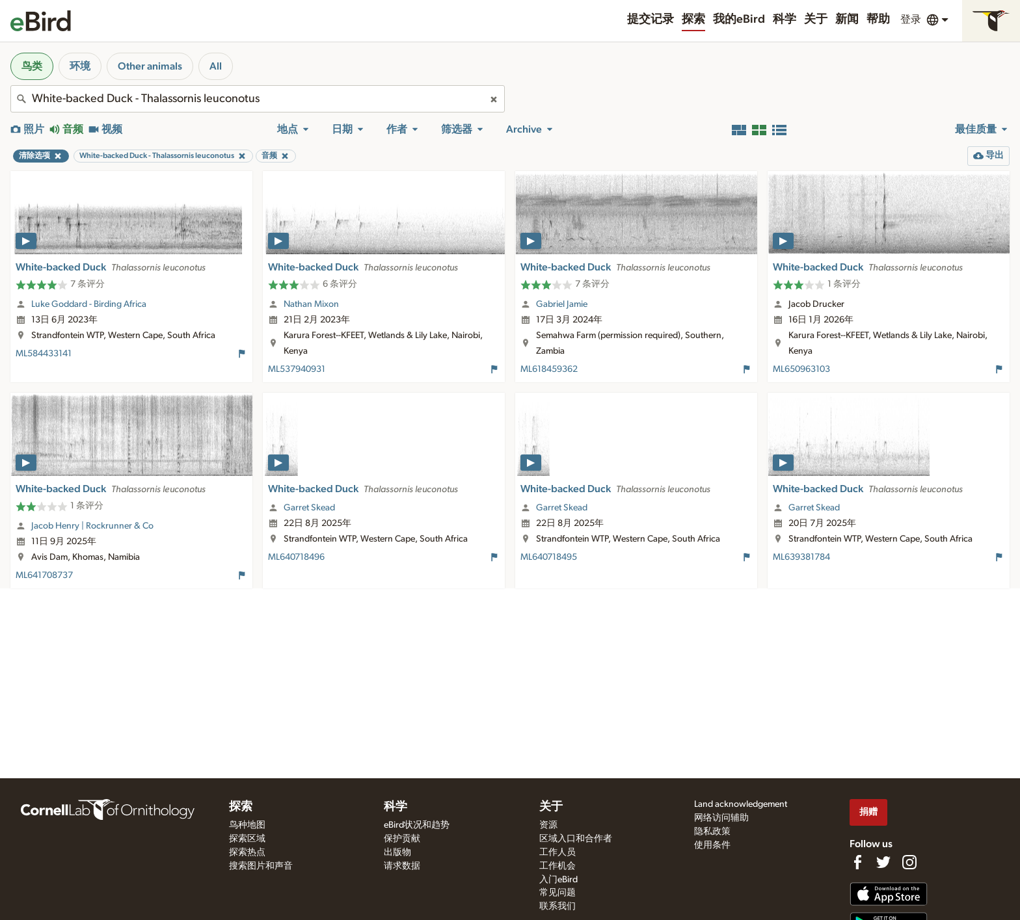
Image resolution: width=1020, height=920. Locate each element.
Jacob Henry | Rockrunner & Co (92, 526)
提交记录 (650, 19)
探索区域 (247, 838)
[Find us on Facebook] (857, 862)
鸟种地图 (247, 825)
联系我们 (557, 906)
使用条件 (712, 845)
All (215, 66)
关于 (815, 19)
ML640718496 (296, 557)
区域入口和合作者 (575, 838)
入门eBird (558, 879)
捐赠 (868, 812)
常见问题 (557, 892)
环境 (80, 66)
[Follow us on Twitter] (883, 862)
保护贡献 (402, 838)
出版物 (397, 852)
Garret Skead (309, 507)
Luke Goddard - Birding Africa (88, 304)
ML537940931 (296, 369)
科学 (784, 19)
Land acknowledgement (740, 804)
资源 (548, 825)
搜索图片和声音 (261, 866)
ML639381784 (801, 557)
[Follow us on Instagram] (909, 862)
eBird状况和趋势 (417, 825)
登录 (910, 19)
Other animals (150, 66)
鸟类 (31, 66)
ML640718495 (548, 557)
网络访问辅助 (721, 817)
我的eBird (739, 19)
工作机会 (557, 866)
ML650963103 (801, 369)
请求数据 (402, 866)
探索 (693, 19)
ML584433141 (44, 353)
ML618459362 (549, 369)
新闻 (847, 19)
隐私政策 (712, 831)
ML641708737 (44, 575)
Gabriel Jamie (561, 304)
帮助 (878, 19)
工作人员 (557, 852)
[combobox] (257, 99)
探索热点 (247, 852)
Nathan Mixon (311, 304)
